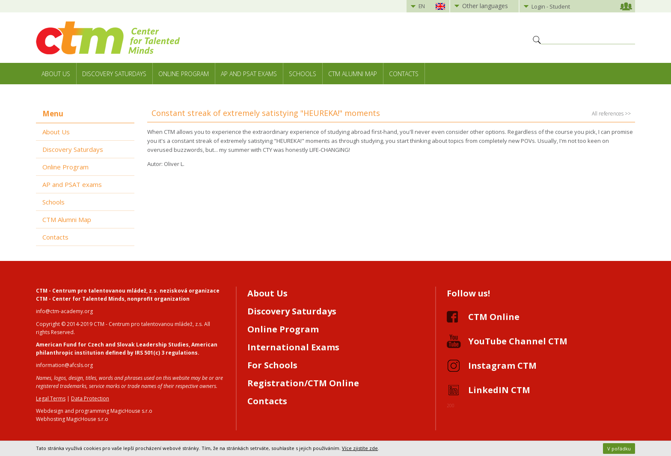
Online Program (183, 74)
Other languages (485, 6)
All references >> (611, 113)
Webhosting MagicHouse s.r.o (72, 419)
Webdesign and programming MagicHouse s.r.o (94, 411)
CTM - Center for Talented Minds (80, 298)
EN (422, 6)
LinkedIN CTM (499, 390)
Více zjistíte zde (360, 448)
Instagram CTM (502, 365)
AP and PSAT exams (249, 74)
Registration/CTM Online (303, 383)
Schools (302, 74)
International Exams (293, 347)
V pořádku (619, 448)
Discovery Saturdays (114, 74)
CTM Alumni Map (352, 74)
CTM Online (494, 317)
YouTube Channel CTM (517, 341)
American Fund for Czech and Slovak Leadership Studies (112, 344)
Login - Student (550, 6)
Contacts (404, 74)
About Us (56, 74)
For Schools (272, 365)
